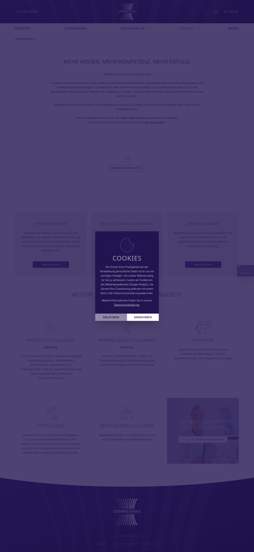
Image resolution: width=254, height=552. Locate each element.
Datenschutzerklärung (127, 304)
